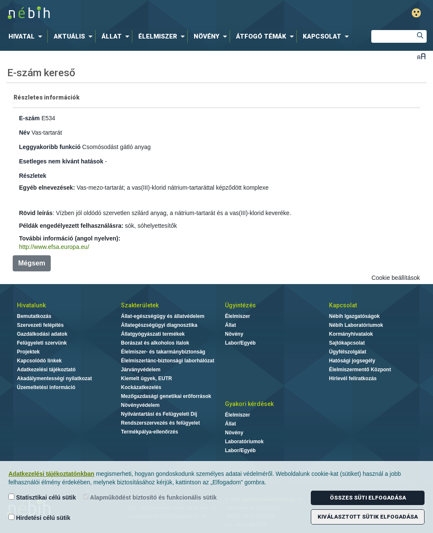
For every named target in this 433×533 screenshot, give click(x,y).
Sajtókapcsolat (347, 343)
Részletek (33, 175)
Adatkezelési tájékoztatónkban (51, 473)
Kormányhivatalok (351, 334)
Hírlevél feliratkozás (353, 378)
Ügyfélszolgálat (347, 352)
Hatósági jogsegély (352, 361)
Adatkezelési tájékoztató (46, 370)
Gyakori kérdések (249, 403)
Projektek (28, 352)
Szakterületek (140, 305)
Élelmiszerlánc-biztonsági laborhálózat (167, 361)
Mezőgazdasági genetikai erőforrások (166, 396)
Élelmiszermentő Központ (360, 370)
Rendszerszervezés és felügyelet (160, 423)
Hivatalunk (31, 305)
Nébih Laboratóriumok (356, 325)
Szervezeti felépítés (40, 325)
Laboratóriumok (244, 442)
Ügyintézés (240, 305)
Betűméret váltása (421, 56)
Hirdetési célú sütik (39, 517)
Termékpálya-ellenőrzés (149, 432)
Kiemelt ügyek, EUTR (146, 378)
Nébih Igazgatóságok (354, 316)
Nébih (128, 13)
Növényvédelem (140, 405)
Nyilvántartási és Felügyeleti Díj (159, 414)
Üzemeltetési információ (46, 387)
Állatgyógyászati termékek (153, 334)
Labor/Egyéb (240, 343)
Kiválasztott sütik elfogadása (368, 517)
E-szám (29, 118)
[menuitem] (27, 36)
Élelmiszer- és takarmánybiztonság (163, 352)
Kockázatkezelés (141, 387)
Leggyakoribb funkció (49, 147)
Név (24, 132)
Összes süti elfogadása (368, 497)
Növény (234, 334)
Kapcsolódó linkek (39, 361)
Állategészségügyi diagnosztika (159, 325)
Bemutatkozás (34, 316)
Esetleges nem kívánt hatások (61, 161)
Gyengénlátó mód (416, 12)
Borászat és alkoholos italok (155, 343)
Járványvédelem (140, 370)
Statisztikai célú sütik (42, 497)
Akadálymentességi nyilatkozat (54, 378)
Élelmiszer (237, 316)
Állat (230, 325)
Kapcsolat (343, 305)
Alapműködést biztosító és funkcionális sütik (150, 497)
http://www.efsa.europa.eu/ (54, 246)
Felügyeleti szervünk (42, 343)
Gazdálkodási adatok (42, 334)
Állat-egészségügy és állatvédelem (162, 316)
